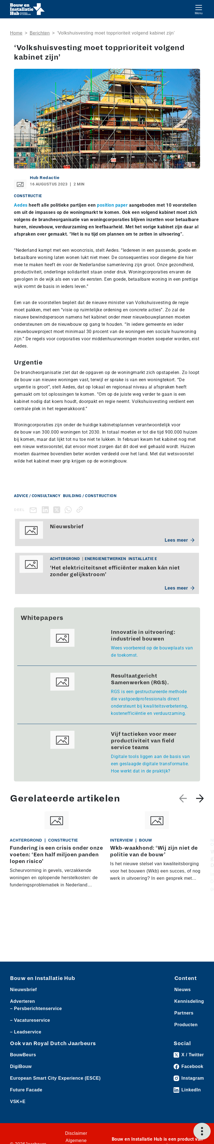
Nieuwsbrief (23, 989)
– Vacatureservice (30, 1020)
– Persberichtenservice (36, 1008)
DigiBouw (21, 1066)
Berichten (40, 33)
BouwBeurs (23, 1054)
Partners (184, 1013)
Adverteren (22, 1001)
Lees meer (179, 540)
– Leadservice (25, 1032)
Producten (186, 1024)
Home (16, 33)
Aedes (21, 205)
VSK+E (17, 1101)
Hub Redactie (44, 177)
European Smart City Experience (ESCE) (55, 1078)
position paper (112, 205)
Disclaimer (76, 1133)
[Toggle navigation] (198, 9)
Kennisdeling (189, 1001)
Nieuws (182, 989)
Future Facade (26, 1089)
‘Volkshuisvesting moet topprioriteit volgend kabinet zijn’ (116, 33)
